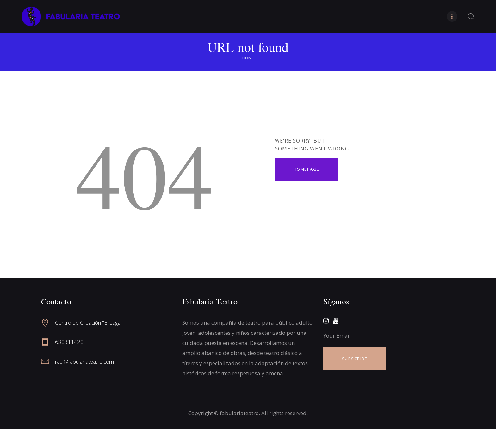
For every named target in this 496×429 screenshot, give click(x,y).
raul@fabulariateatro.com (84, 361)
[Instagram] (326, 321)
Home (248, 58)
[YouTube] (335, 321)
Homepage (306, 169)
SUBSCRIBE (355, 358)
